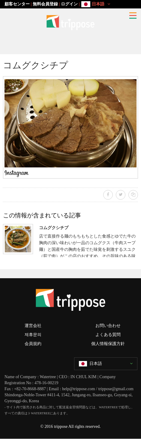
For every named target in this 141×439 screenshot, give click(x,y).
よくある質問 (108, 334)
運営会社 (33, 325)
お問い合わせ (108, 325)
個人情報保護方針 (108, 343)
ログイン (69, 4)
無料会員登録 (45, 4)
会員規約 (33, 343)
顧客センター (17, 4)
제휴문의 (33, 334)
